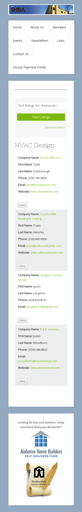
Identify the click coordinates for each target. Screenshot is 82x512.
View (22, 205)
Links (61, 40)
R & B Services (49, 329)
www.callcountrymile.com (46, 252)
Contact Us (21, 54)
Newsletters (39, 40)
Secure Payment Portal (29, 67)
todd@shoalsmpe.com (41, 185)
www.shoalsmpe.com (44, 191)
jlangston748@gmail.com (42, 307)
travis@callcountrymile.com (43, 246)
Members (59, 27)
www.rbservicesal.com (45, 368)
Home (17, 27)
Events (17, 40)
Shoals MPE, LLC (50, 158)
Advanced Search (55, 127)
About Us (37, 27)
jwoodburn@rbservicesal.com (37, 361)
